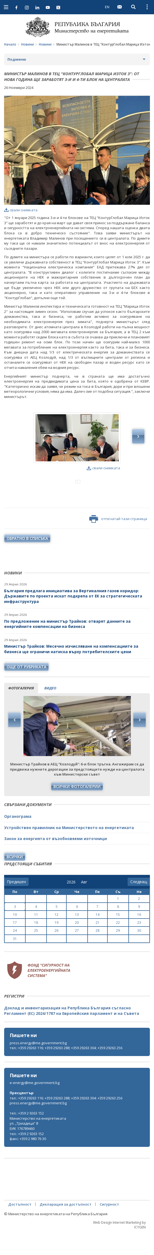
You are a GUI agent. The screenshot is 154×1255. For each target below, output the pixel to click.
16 (139, 937)
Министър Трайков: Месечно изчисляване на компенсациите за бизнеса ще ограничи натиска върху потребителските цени (71, 671)
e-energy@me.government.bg (35, 1105)
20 (77, 945)
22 (118, 945)
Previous (14, 742)
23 (139, 945)
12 (56, 937)
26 (56, 953)
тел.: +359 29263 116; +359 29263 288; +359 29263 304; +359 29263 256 (66, 1070)
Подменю (16, 59)
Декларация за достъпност (65, 1227)
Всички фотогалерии (77, 809)
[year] (71, 905)
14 (97, 937)
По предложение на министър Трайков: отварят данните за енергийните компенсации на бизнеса (67, 646)
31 (15, 961)
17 (15, 945)
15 (118, 937)
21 (97, 945)
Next (139, 742)
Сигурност (109, 1227)
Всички (15, 879)
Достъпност (19, 1227)
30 (139, 953)
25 (36, 953)
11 (36, 937)
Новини (27, 44)
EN (107, 6)
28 (97, 953)
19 (56, 945)
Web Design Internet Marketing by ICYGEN (119, 1247)
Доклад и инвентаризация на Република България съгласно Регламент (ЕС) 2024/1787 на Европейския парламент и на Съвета (71, 1033)
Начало (10, 44)
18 (36, 945)
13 (77, 937)
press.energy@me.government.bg (38, 1065)
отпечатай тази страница (118, 541)
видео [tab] (50, 710)
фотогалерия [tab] (21, 710)
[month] (85, 905)
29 (118, 953)
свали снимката (20, 209)
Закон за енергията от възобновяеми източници (55, 861)
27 (77, 953)
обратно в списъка (27, 561)
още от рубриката (26, 689)
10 (15, 937)
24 (15, 953)
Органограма (17, 839)
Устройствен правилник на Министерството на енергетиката (69, 850)
